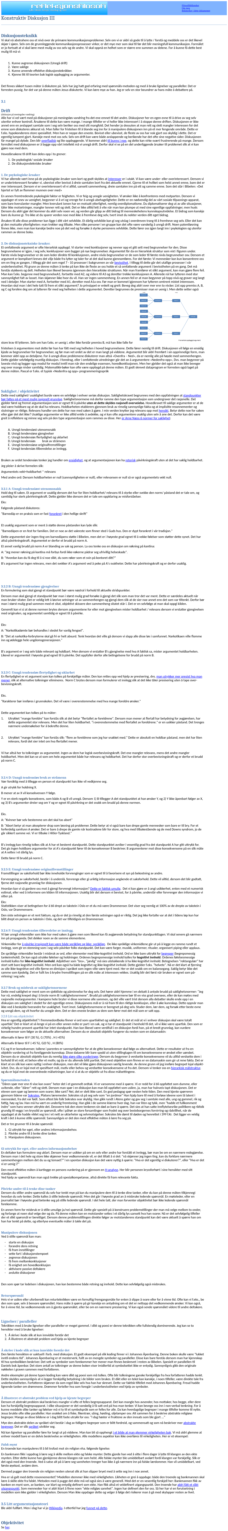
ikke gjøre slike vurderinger (80, 1056)
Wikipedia (55, 1508)
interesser (114, 179)
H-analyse (111, 1170)
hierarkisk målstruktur (185, 1068)
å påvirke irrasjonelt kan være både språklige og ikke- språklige (63, 944)
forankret (55, 514)
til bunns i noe (116, 140)
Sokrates (33, 1095)
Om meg (186, 8)
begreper (167, 953)
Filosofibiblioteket (190, 5)
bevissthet (121, 262)
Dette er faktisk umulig (105, 888)
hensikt (164, 410)
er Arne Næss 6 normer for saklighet (146, 418)
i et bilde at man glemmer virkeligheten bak (142, 1432)
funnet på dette (96, 1508)
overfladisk (48, 140)
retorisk (130, 460)
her (7, 1527)
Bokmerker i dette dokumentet (196, 10)
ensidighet (76, 460)
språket (33, 1426)
